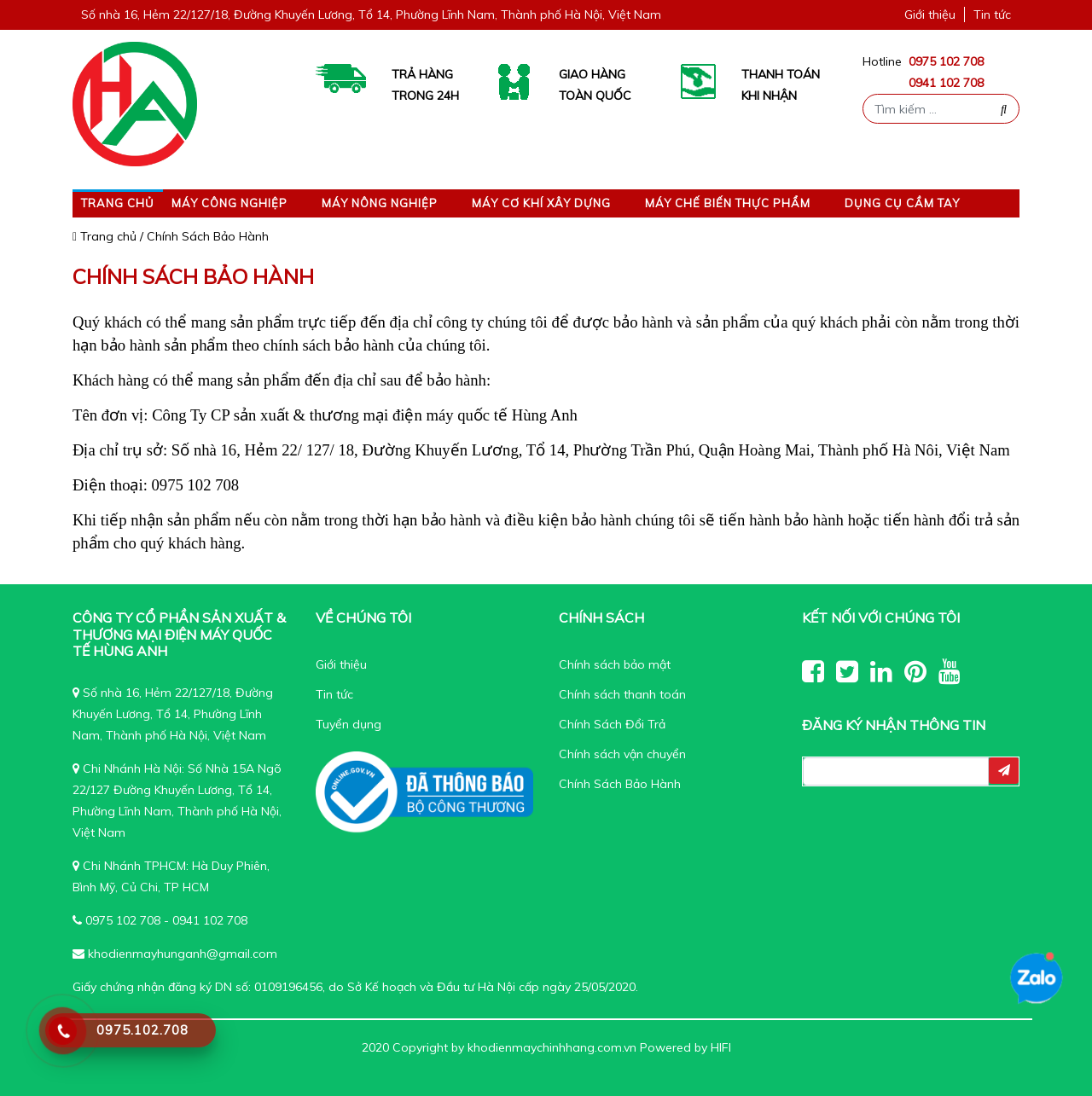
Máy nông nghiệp (380, 203)
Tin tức (992, 14)
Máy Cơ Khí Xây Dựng (541, 203)
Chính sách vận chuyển (622, 754)
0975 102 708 (946, 61)
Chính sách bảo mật (615, 664)
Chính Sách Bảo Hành (620, 784)
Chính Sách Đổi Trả (612, 724)
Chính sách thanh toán (622, 694)
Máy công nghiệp (229, 203)
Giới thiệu (930, 14)
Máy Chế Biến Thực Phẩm (727, 203)
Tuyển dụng (348, 724)
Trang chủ (117, 203)
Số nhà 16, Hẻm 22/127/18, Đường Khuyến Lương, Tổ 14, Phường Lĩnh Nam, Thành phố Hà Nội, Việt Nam (371, 14)
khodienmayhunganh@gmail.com (182, 953)
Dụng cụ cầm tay (902, 203)
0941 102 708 (946, 82)
